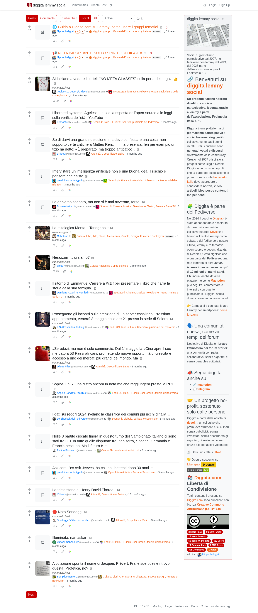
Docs (194, 606)
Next (31, 594)
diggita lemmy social (46, 5)
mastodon (204, 384)
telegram (203, 389)
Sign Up (224, 5)
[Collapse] (223, 19)
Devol (214, 231)
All (95, 18)
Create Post (98, 5)
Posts (32, 18)
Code (204, 606)
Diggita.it (218, 218)
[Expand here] (42, 84)
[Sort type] (118, 18)
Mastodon (218, 280)
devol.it (192, 422)
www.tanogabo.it (61, 232)
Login (212, 5)
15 (55, 271)
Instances (181, 606)
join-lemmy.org (220, 606)
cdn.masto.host (61, 87)
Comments (47, 18)
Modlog (213, 549)
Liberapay (193, 464)
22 (55, 100)
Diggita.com (207, 477)
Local (85, 18)
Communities (79, 5)
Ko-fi (218, 452)
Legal (168, 606)
